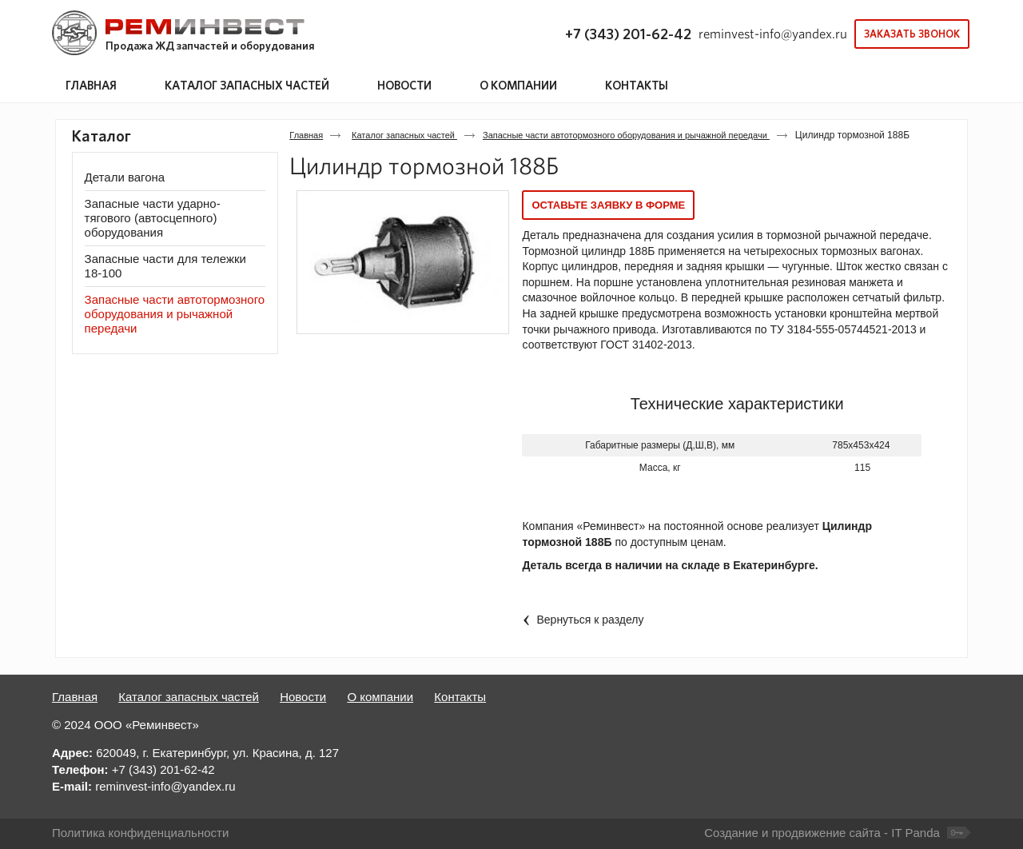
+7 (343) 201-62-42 (628, 34)
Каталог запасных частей (247, 85)
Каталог (101, 136)
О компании (380, 697)
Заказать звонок (912, 34)
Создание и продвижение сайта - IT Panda (822, 832)
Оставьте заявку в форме (608, 205)
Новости (303, 697)
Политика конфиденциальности (140, 832)
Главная (306, 135)
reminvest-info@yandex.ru (773, 33)
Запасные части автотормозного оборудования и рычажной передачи (626, 135)
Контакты (460, 697)
